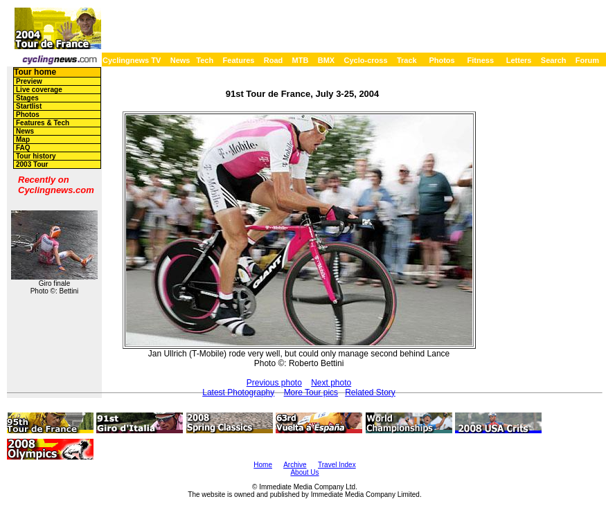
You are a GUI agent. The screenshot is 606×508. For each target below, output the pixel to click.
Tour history (36, 156)
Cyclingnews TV (132, 60)
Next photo (331, 383)
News (180, 60)
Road (273, 60)
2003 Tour (32, 164)
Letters (519, 60)
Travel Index (337, 465)
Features (239, 60)
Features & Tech (42, 123)
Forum (587, 60)
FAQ (23, 148)
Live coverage (39, 89)
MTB (300, 60)
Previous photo (274, 383)
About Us (304, 472)
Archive (294, 465)
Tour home (35, 72)
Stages (27, 98)
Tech (204, 60)
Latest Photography (238, 392)
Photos (441, 60)
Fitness (480, 60)
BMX (326, 60)
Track (407, 60)
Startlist (29, 106)
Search (554, 60)
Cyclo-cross (366, 60)
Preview (29, 81)
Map (23, 139)
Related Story (370, 392)
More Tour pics (311, 392)
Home (262, 465)
